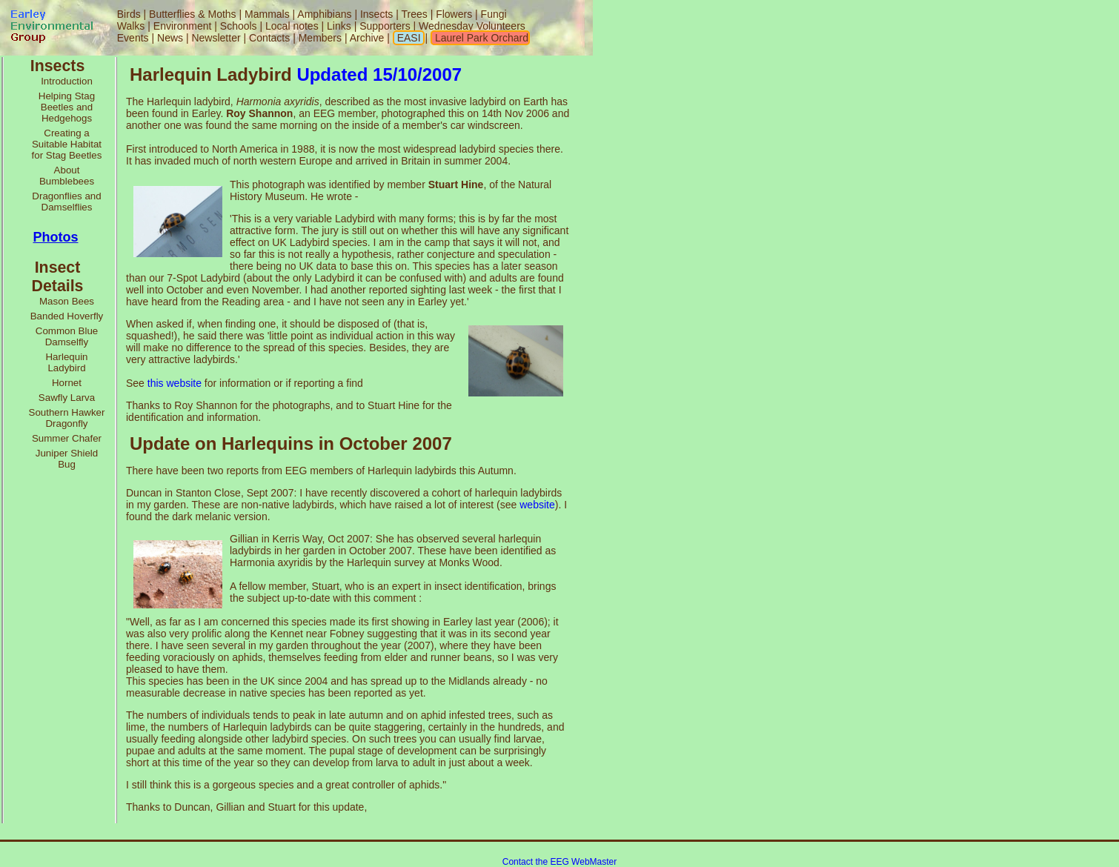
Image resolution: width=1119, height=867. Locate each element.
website (536, 505)
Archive (369, 38)
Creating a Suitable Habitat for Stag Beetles (67, 144)
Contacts (269, 38)
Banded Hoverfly (67, 316)
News (170, 38)
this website (174, 383)
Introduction (67, 81)
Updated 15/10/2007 (379, 74)
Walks (131, 26)
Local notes (292, 26)
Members (322, 38)
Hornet (67, 382)
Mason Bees (66, 301)
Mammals (267, 14)
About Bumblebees (66, 176)
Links (339, 26)
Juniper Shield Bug (67, 459)
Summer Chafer (67, 438)
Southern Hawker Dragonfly (67, 418)
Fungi (494, 14)
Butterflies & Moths (192, 14)
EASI (407, 38)
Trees (414, 14)
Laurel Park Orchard (480, 38)
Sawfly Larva (67, 397)
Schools (238, 26)
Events (133, 38)
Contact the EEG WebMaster (559, 862)
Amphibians (324, 14)
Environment (182, 26)
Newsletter (215, 38)
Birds (129, 14)
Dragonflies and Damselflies (66, 201)
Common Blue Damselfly (67, 336)
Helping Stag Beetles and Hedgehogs (67, 107)
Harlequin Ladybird (66, 362)
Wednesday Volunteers (472, 26)
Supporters (384, 26)
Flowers (454, 14)
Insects (376, 14)
